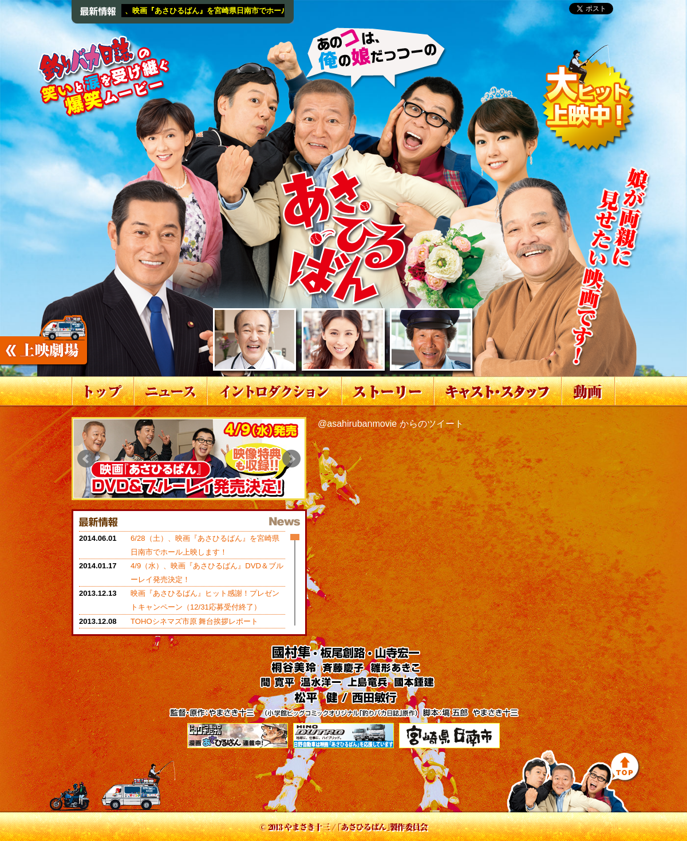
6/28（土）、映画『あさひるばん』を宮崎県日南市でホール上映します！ (226, 10)
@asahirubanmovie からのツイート (391, 424)
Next (291, 459)
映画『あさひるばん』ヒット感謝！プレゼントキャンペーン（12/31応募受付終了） (205, 600)
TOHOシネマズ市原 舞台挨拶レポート (194, 621)
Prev (86, 459)
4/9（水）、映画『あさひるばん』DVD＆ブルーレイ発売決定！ (207, 572)
